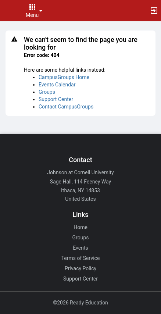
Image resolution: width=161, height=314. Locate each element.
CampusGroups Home (64, 77)
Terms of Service (80, 258)
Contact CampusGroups (66, 107)
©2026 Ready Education (80, 303)
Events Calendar (57, 85)
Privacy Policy (80, 268)
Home (80, 227)
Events (80, 248)
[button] (9, 11)
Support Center (56, 99)
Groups (47, 92)
